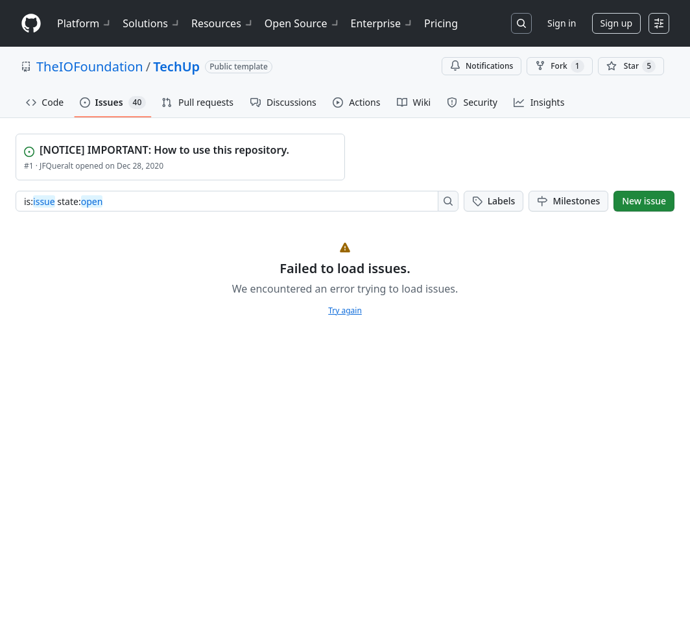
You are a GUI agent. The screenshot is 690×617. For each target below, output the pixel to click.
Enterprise (382, 23)
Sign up (616, 23)
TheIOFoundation (89, 66)
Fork (559, 66)
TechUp (176, 66)
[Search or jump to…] (521, 23)
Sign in (561, 23)
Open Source (302, 23)
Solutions (152, 23)
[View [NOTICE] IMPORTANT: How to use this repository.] (181, 148)
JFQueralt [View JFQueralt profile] (56, 165)
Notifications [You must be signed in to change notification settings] (481, 65)
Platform (84, 23)
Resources (222, 23)
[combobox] (230, 201)
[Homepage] (31, 23)
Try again (345, 310)
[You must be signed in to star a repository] (631, 66)
